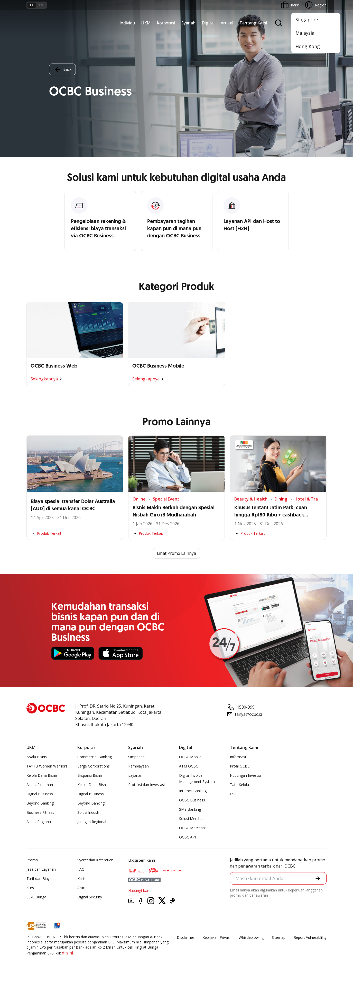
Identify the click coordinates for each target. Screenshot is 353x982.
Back (62, 69)
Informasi (238, 757)
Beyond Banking (40, 803)
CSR (233, 794)
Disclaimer (185, 937)
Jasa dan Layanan (41, 869)
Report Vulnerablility (310, 937)
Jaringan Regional (91, 821)
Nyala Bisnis (36, 757)
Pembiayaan (138, 766)
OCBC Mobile (190, 757)
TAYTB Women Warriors (46, 766)
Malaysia (304, 33)
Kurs (30, 888)
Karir (81, 878)
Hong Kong (307, 46)
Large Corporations (93, 766)
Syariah (188, 23)
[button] (317, 878)
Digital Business (39, 794)
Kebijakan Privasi (216, 937)
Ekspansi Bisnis (90, 775)
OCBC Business (192, 800)
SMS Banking (190, 809)
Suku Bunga (36, 897)
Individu (127, 23)
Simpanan (136, 757)
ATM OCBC (188, 766)
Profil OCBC (240, 766)
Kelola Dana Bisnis (42, 775)
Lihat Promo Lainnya (176, 553)
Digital (208, 23)
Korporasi (166, 23)
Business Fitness (40, 812)
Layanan (135, 775)
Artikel (227, 23)
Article (82, 888)
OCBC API (187, 837)
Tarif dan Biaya (39, 878)
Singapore (306, 19)
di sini (67, 953)
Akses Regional (39, 821)
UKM (146, 23)
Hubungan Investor (246, 775)
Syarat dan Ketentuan (95, 860)
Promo (32, 860)
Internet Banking (193, 791)
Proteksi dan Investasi (146, 784)
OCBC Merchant (192, 828)
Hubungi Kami (139, 890)
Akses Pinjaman (39, 784)
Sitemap (278, 937)
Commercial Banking (94, 757)
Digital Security (89, 897)
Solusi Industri (88, 812)
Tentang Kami (253, 23)
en (41, 5)
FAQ (81, 869)
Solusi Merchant (192, 818)
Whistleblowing (251, 937)
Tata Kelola (239, 784)
